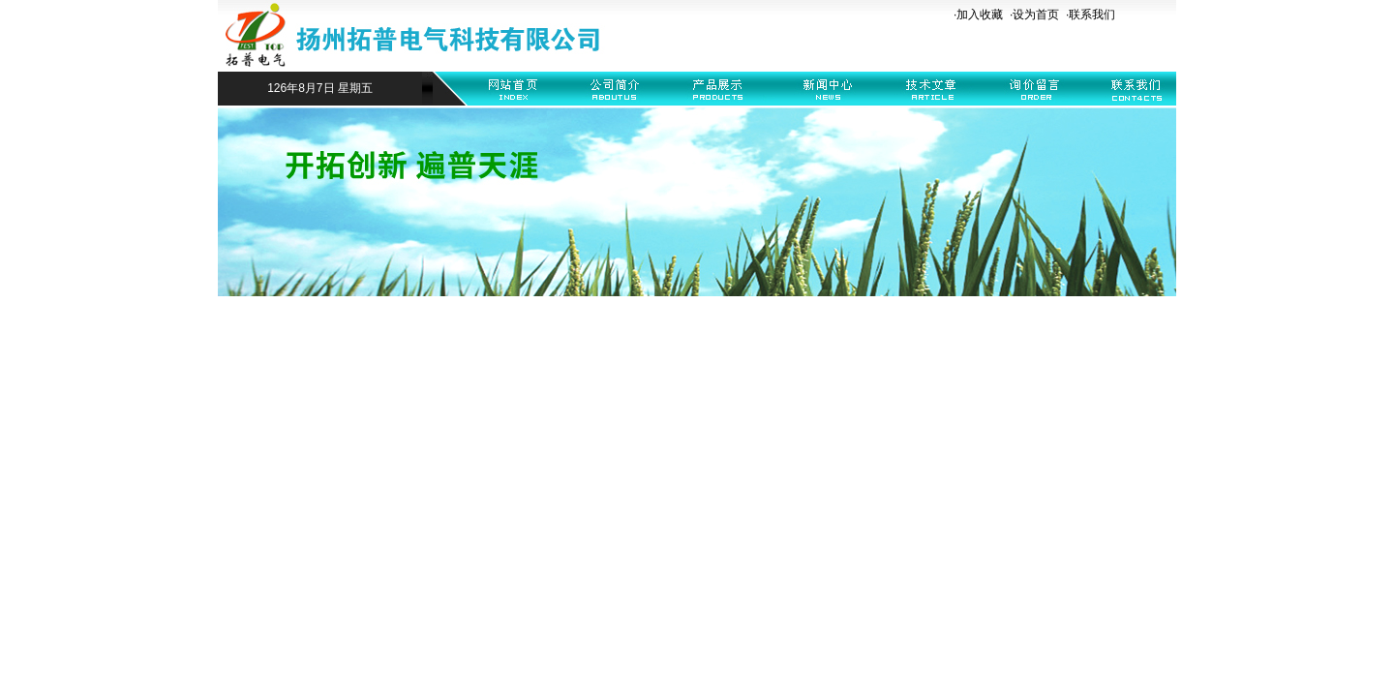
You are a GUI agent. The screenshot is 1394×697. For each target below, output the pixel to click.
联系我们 (1092, 14)
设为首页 (1036, 14)
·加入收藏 (978, 14)
